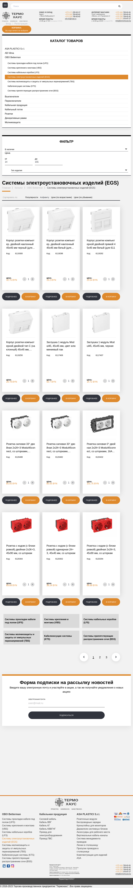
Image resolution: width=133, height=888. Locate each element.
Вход (8, 23)
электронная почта (36, 699)
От (19, 161)
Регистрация (20, 23)
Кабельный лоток (14, 109)
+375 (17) (72, 12)
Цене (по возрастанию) (61, 197)
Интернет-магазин (100, 12)
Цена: (9, 278)
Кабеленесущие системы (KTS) (22, 86)
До (49, 161)
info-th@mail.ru (70, 19)
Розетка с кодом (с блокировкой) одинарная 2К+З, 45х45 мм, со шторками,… (61, 549)
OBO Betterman (13, 57)
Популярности (31, 197)
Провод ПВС (45, 838)
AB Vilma (9, 53)
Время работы (46, 19)
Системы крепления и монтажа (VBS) (25, 68)
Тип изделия (69, 169)
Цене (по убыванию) (83, 197)
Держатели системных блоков (92, 829)
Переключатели (13, 101)
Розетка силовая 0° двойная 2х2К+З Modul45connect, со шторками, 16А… (101, 448)
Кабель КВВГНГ (47, 829)
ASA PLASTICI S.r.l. (15, 49)
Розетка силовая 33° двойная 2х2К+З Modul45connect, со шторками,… (20, 448)
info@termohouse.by (123, 21)
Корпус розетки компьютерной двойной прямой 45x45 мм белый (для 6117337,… (101, 244)
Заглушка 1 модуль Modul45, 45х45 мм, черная (101, 344)
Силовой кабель (47, 819)
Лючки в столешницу (87, 845)
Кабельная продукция (16, 105)
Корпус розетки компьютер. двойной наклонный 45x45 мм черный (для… (20, 244)
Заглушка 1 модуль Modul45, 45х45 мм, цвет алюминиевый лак (61, 346)
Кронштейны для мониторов (91, 825)
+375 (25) (123, 14)
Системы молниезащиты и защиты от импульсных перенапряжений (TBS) (41, 81)
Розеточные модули (87, 819)
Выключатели (12, 96)
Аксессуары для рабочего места (93, 832)
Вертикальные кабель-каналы (92, 835)
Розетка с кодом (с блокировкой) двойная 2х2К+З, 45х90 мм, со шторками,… (20, 549)
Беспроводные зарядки (89, 822)
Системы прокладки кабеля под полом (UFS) (28, 63)
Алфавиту (44, 197)
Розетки (9, 114)
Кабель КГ (44, 825)
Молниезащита (12, 122)
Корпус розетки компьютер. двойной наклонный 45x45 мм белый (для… (61, 244)
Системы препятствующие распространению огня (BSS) (33, 91)
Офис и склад (45, 12)
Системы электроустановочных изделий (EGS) (29, 77)
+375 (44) (72, 14)
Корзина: (17, 28)
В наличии (66, 148)
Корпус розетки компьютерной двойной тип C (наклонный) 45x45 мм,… (20, 346)
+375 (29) (72, 16)
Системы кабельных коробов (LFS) (23, 72)
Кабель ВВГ (45, 822)
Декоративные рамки (16, 118)
